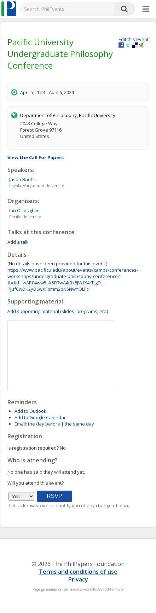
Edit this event (134, 39)
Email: (21, 424)
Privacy (78, 579)
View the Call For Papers (35, 157)
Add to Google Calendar (40, 417)
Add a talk (18, 242)
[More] (146, 9)
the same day (79, 424)
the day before (44, 424)
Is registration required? (33, 448)
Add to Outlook (30, 411)
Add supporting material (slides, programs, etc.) (57, 311)
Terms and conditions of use (78, 572)
